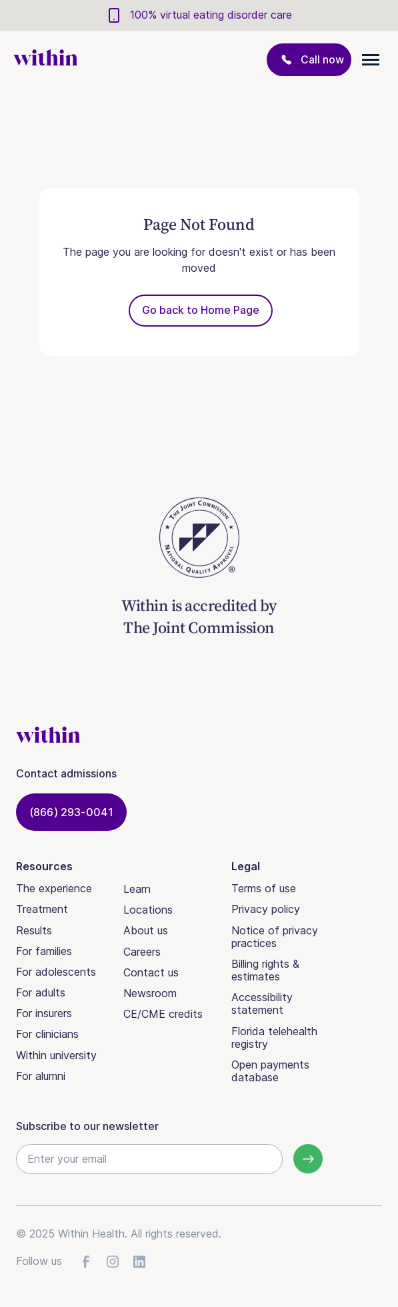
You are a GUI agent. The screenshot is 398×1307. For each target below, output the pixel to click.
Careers (142, 951)
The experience (54, 888)
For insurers (44, 1013)
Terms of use (263, 888)
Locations (148, 909)
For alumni (40, 1076)
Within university (56, 1055)
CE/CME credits (163, 1013)
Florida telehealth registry (274, 1037)
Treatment (42, 909)
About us (145, 930)
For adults (40, 992)
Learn (137, 889)
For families (44, 951)
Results (34, 930)
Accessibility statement (262, 1003)
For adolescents (56, 971)
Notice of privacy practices (274, 937)
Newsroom (150, 993)
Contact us (151, 972)
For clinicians (47, 1034)
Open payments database (270, 1071)
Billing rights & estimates (265, 970)
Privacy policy (265, 909)
